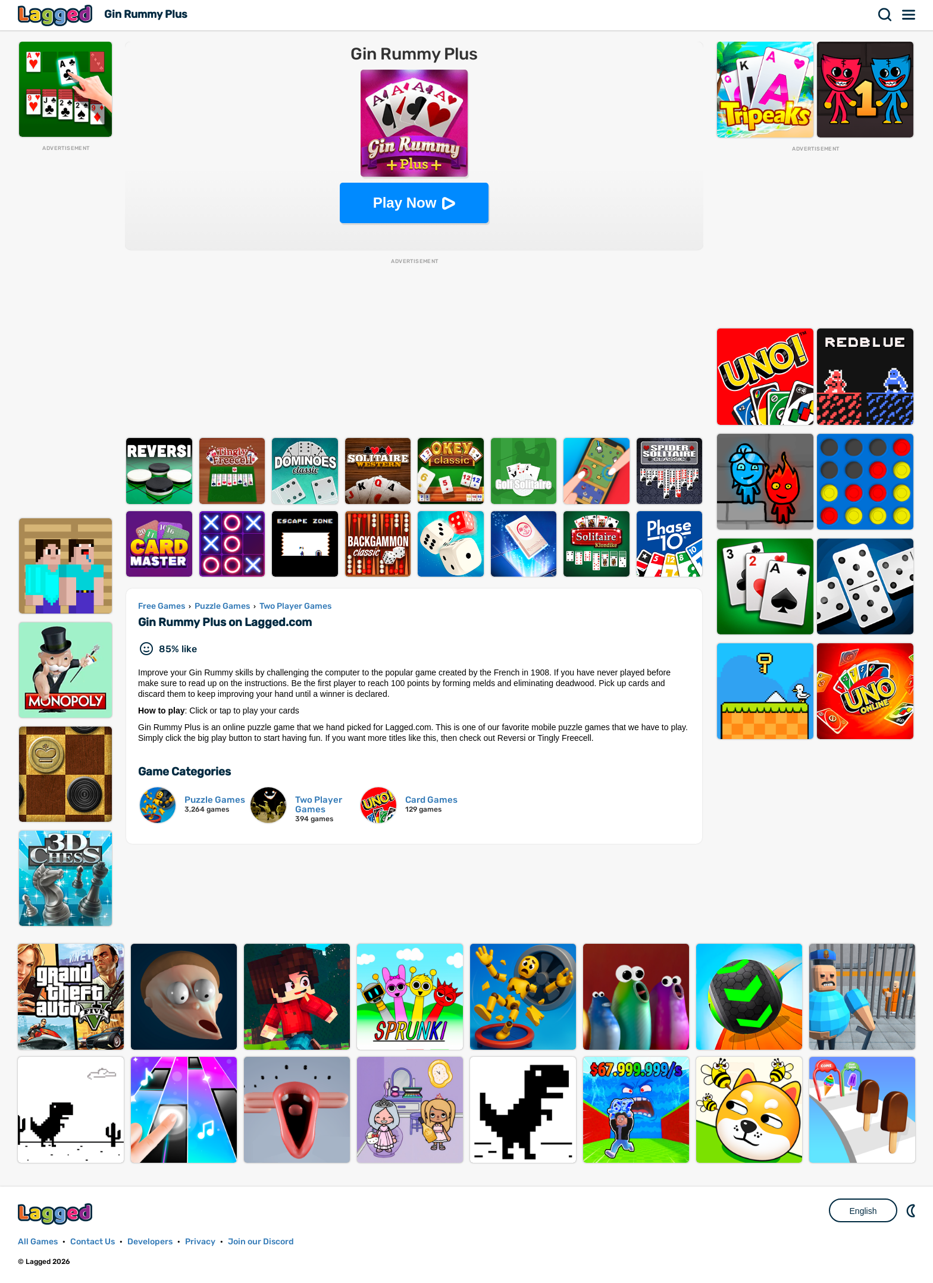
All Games (38, 1242)
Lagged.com (56, 1213)
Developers (150, 1242)
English (863, 1211)
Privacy (200, 1242)
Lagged (56, 15)
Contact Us (92, 1242)
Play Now (405, 203)
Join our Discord (261, 1242)
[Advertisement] (65, 330)
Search (885, 15)
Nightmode (912, 1210)
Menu (909, 15)
